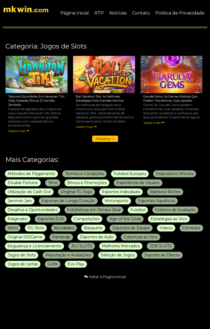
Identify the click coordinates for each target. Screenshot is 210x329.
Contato (141, 13)
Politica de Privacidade (180, 13)
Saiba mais (18, 131)
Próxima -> (105, 139)
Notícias (118, 13)
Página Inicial (74, 13)
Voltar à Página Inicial (105, 276)
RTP (99, 13)
